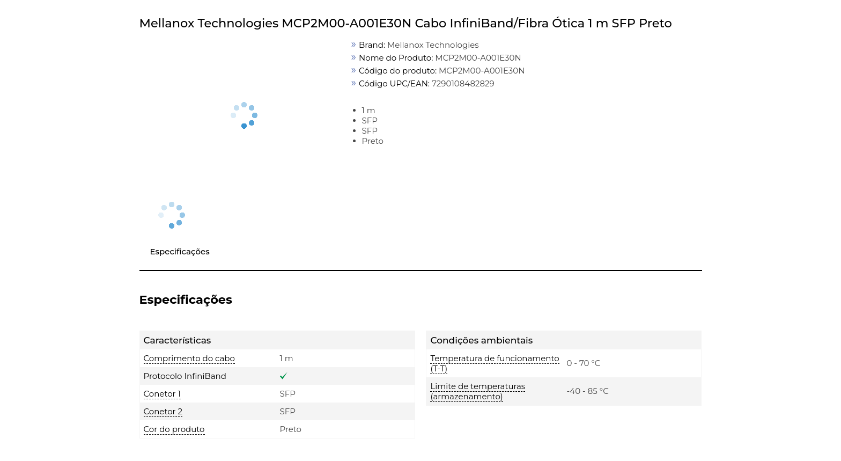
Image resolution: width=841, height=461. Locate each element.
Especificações (180, 251)
